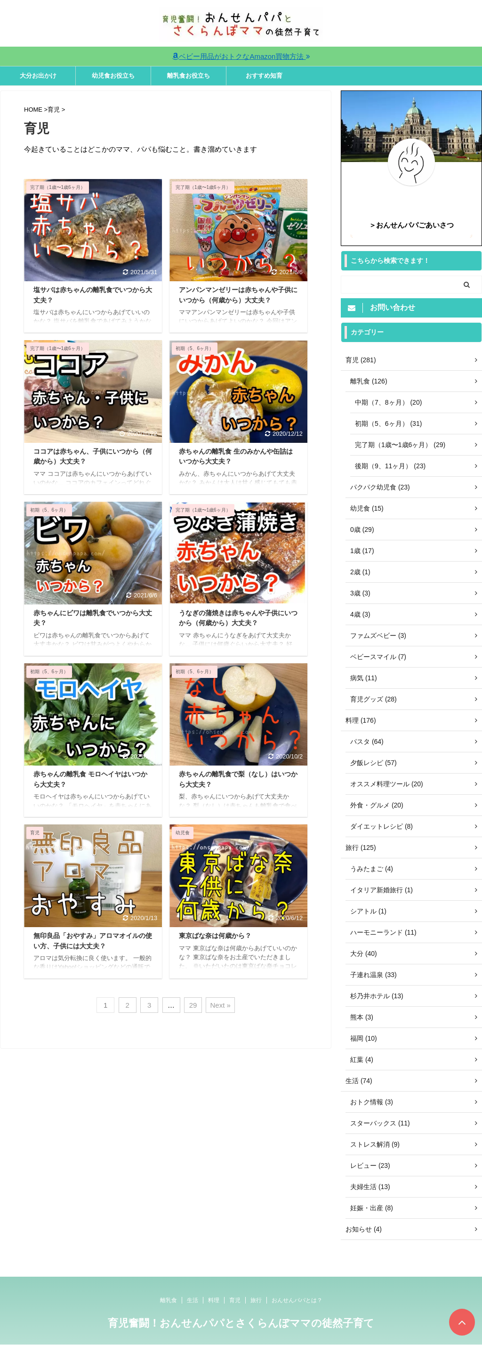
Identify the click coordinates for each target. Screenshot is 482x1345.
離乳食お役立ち (188, 75)
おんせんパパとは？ (297, 1300)
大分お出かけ (38, 75)
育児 (235, 1300)
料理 (213, 1300)
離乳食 (168, 1300)
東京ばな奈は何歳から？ (215, 935)
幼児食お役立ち (113, 75)
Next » (220, 1005)
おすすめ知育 (264, 75)
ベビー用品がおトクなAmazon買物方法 (241, 56)
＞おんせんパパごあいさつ (411, 225)
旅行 (256, 1300)
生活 (192, 1300)
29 (193, 1005)
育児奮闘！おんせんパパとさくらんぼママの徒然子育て (241, 1323)
